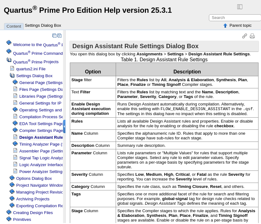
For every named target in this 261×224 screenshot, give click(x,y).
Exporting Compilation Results (44, 205)
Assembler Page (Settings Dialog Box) (54, 151)
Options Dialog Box (34, 178)
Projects (36, 62)
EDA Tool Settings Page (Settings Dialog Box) (61, 123)
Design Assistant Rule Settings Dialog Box (61, 137)
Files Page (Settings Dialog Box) (49, 89)
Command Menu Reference (54, 53)
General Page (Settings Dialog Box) (52, 82)
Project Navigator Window (40, 185)
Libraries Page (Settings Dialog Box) (52, 96)
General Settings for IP (40, 103)
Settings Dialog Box (43, 25)
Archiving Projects (33, 199)
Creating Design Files (33, 212)
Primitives (22, 219)
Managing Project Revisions (42, 192)
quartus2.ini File (31, 69)
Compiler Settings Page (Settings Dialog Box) (61, 130)
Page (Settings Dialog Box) (59, 144)
